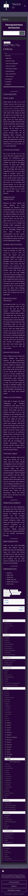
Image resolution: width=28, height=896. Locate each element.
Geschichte (8, 55)
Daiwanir (14, 346)
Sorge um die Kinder (11, 74)
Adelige (6, 590)
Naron (14, 447)
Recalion (8, 153)
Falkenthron (6, 373)
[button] (14, 620)
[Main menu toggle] (25, 6)
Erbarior (12, 432)
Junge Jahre (9, 58)
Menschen (7, 594)
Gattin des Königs (10, 61)
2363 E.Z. (18, 304)
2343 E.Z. (17, 189)
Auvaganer (14, 590)
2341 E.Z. (19, 153)
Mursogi (5, 308)
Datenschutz (15, 893)
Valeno (16, 6)
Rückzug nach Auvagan (11, 68)
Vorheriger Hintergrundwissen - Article (14, 867)
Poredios (14, 143)
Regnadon (14, 160)
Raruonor (14, 252)
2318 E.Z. (19, 102)
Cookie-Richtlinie (8, 893)
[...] (11, 33)
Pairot (5, 362)
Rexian (23, 191)
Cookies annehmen (14, 882)
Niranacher (16, 594)
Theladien (6, 306)
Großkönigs (6, 252)
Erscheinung (8, 81)
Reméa (11, 266)
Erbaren (6, 592)
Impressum (21, 893)
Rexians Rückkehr (10, 71)
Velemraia (6, 130)
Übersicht (7, 42)
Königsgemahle (15, 592)
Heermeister (7, 346)
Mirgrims (11, 104)
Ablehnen (14, 886)
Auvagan (13, 106)
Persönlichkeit (8, 79)
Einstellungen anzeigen (14, 890)
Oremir (5, 126)
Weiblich (6, 596)
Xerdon (16, 171)
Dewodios (13, 227)
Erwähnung (8, 84)
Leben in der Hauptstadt (12, 63)
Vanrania (6, 272)
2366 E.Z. (19, 412)
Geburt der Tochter (11, 66)
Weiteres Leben (10, 76)
